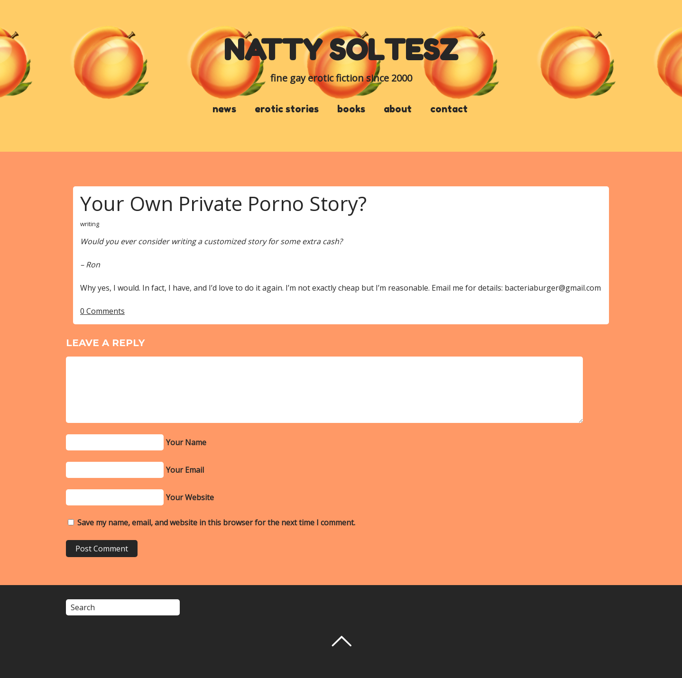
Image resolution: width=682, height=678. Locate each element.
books (351, 109)
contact (449, 109)
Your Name (186, 442)
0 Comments (102, 311)
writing (89, 224)
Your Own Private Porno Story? (223, 203)
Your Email (185, 470)
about (398, 109)
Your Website (190, 497)
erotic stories (287, 109)
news (224, 109)
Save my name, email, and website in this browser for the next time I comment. (216, 522)
